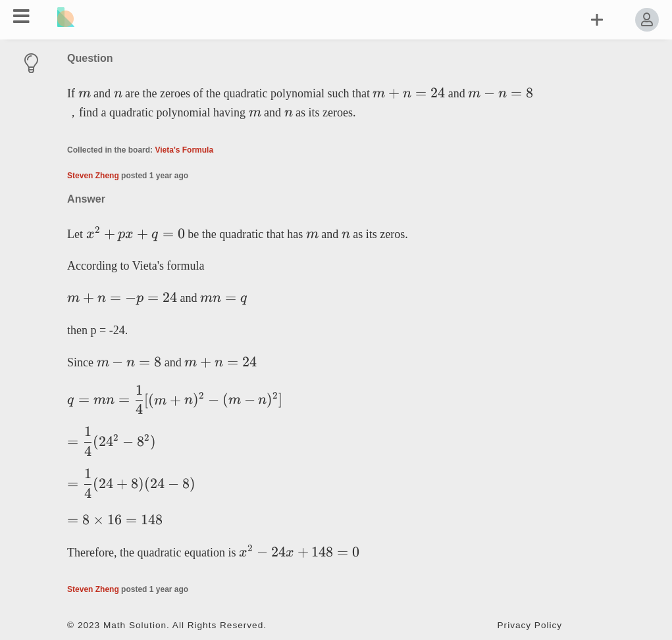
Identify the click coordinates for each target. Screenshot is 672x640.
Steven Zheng (93, 175)
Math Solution (135, 625)
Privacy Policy (530, 625)
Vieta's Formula (184, 150)
